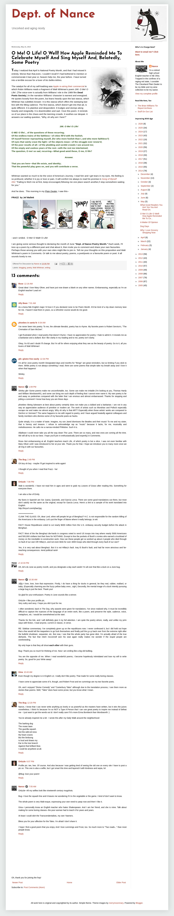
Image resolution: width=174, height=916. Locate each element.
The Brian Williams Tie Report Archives (148, 107)
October (144, 182)
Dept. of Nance (53, 14)
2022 (140, 139)
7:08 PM (30, 482)
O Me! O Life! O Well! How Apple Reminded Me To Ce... (151, 216)
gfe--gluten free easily (28, 359)
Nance (21, 387)
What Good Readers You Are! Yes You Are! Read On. (151, 207)
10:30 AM (33, 579)
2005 (140, 285)
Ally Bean (23, 303)
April (143, 237)
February (145, 245)
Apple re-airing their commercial (68, 86)
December (145, 174)
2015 (140, 167)
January (144, 249)
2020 (140, 147)
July (143, 193)
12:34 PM (44, 359)
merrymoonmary (116, 903)
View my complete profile (146, 94)
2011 (140, 262)
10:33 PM (24, 563)
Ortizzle (22, 482)
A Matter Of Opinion (149, 222)
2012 (140, 258)
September (146, 186)
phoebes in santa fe (27, 323)
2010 (140, 266)
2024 (140, 131)
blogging (22, 268)
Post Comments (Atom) (34, 887)
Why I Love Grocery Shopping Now (149, 231)
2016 (140, 163)
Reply (21, 294)
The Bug (22, 459)
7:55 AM (32, 786)
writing (47, 268)
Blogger (139, 903)
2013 (140, 254)
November (145, 178)
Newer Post (17, 882)
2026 (140, 124)
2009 (140, 270)
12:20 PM (31, 703)
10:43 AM (28, 672)
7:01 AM (32, 303)
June (143, 197)
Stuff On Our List (145, 111)
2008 (140, 274)
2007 (140, 277)
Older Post (121, 882)
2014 (140, 171)
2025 (140, 128)
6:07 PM (30, 761)
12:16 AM (28, 284)
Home (69, 882)
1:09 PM (32, 387)
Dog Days (144, 226)
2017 (140, 159)
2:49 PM (31, 459)
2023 (140, 135)
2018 (140, 155)
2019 (140, 151)
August (144, 190)
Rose (20, 284)
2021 (140, 143)
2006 (140, 281)
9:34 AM (41, 323)
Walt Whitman (38, 268)
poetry (29, 268)
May (143, 201)
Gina (20, 672)
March (144, 241)
